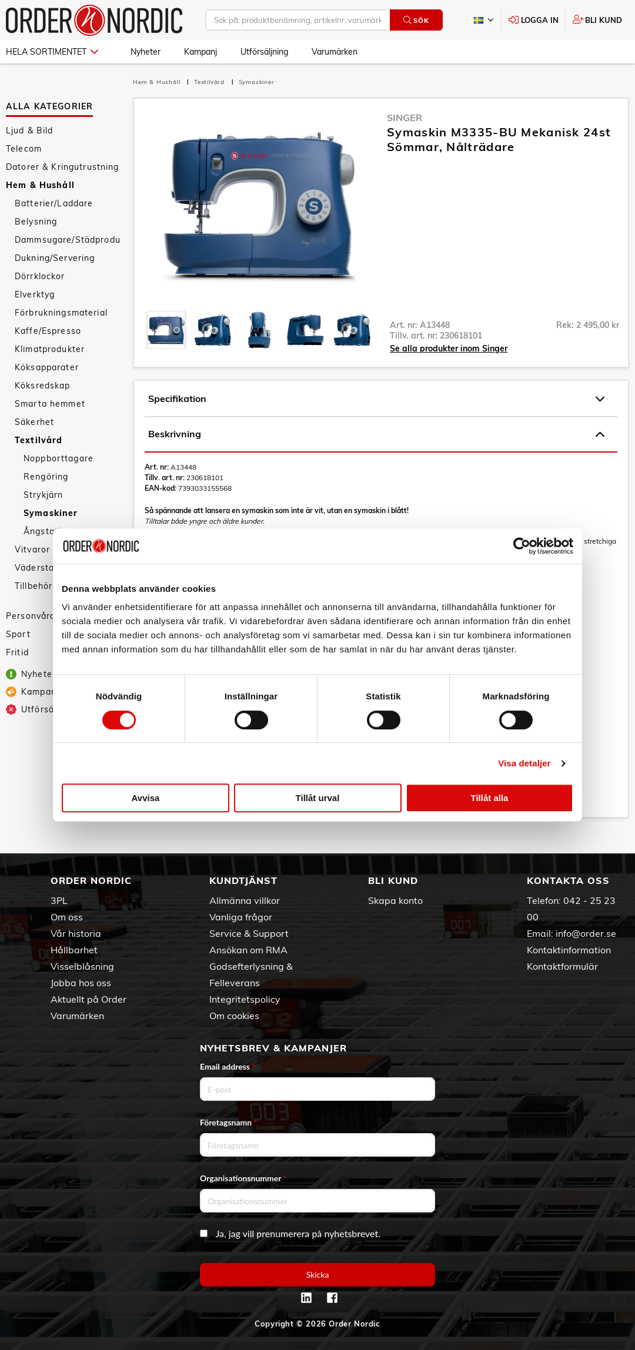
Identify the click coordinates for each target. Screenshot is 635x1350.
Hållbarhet (74, 950)
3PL (59, 900)
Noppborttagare (58, 458)
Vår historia (76, 933)
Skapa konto (395, 900)
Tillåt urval (318, 798)
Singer (404, 117)
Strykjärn (43, 495)
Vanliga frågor (240, 917)
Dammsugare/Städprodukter (68, 240)
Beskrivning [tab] (376, 434)
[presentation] (166, 330)
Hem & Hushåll (40, 185)
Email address (227, 1066)
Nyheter (146, 51)
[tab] (166, 330)
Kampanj (200, 51)
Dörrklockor (40, 276)
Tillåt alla (490, 798)
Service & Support (249, 933)
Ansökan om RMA (248, 950)
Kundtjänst (243, 880)
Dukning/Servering (55, 258)
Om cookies (234, 1015)
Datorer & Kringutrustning (62, 167)
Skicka (317, 1274)
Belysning (36, 221)
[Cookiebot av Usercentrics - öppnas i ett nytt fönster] (521, 546)
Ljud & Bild (30, 130)
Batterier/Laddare (54, 203)
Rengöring (46, 476)
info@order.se (586, 933)
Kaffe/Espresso (48, 331)
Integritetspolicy (244, 999)
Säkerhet (34, 422)
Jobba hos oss (81, 983)
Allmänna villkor (244, 900)
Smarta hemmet (50, 403)
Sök (416, 20)
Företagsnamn (229, 1122)
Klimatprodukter (50, 349)
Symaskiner (51, 513)
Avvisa (146, 798)
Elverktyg (35, 294)
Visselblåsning (82, 966)
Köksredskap (43, 385)
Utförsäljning (264, 51)
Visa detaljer (524, 763)
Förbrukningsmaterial (61, 312)
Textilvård (38, 440)
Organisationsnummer (243, 1178)
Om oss (67, 917)
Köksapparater (47, 367)
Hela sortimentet (52, 51)
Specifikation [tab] (376, 399)
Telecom (24, 148)
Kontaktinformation (569, 950)
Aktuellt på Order (88, 999)
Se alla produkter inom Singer (448, 348)
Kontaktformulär (562, 966)
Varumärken (334, 51)
